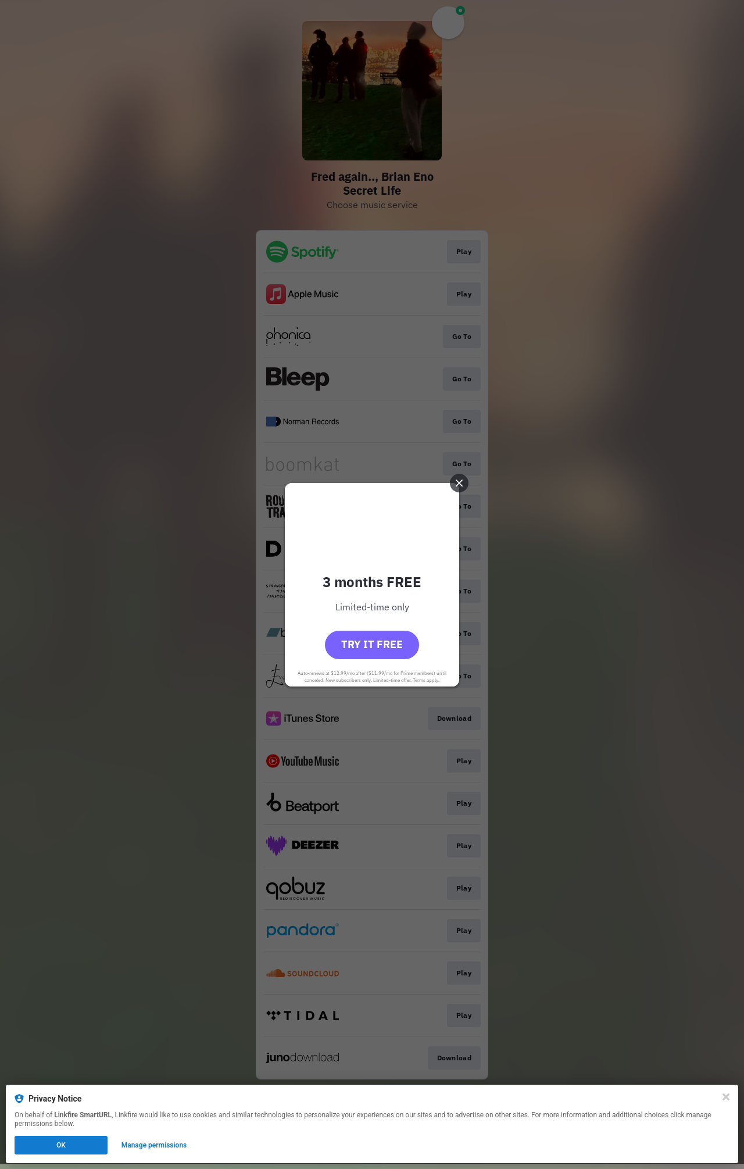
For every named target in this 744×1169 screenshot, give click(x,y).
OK (61, 1145)
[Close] (726, 1097)
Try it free (372, 644)
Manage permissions (154, 1145)
